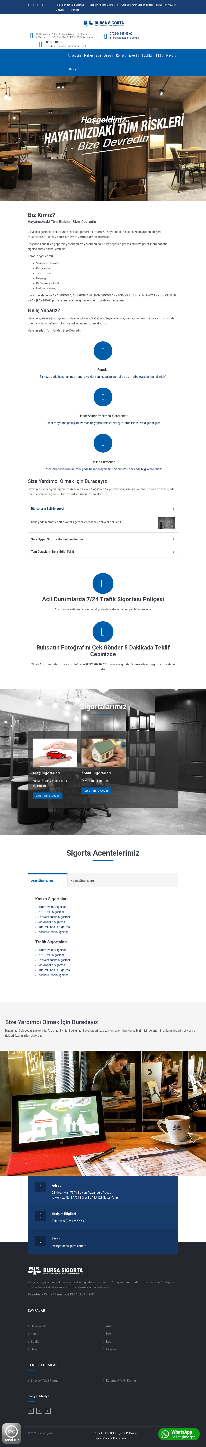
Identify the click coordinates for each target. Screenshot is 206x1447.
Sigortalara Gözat (47, 795)
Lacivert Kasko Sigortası (54, 917)
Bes (108, 1341)
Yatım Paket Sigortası (52, 907)
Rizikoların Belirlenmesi (47, 508)
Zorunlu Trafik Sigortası (53, 932)
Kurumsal (74, 10)
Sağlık (147, 55)
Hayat (171, 55)
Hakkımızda (92, 55)
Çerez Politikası (128, 1433)
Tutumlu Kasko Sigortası (54, 927)
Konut (121, 55)
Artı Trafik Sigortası (51, 912)
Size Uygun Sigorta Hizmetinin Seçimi (57, 539)
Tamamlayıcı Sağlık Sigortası (70, 5)
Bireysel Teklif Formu (44, 1380)
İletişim (74, 69)
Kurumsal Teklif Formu (121, 1380)
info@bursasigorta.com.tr (124, 37)
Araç (108, 55)
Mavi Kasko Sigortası (52, 922)
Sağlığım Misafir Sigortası (102, 5)
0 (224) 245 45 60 (120, 33)
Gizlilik (98, 1433)
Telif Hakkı (110, 1433)
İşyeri (134, 55)
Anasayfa (74, 55)
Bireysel (60, 10)
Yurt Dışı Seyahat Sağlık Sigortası (136, 5)
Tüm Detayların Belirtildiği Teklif (52, 551)
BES (159, 55)
